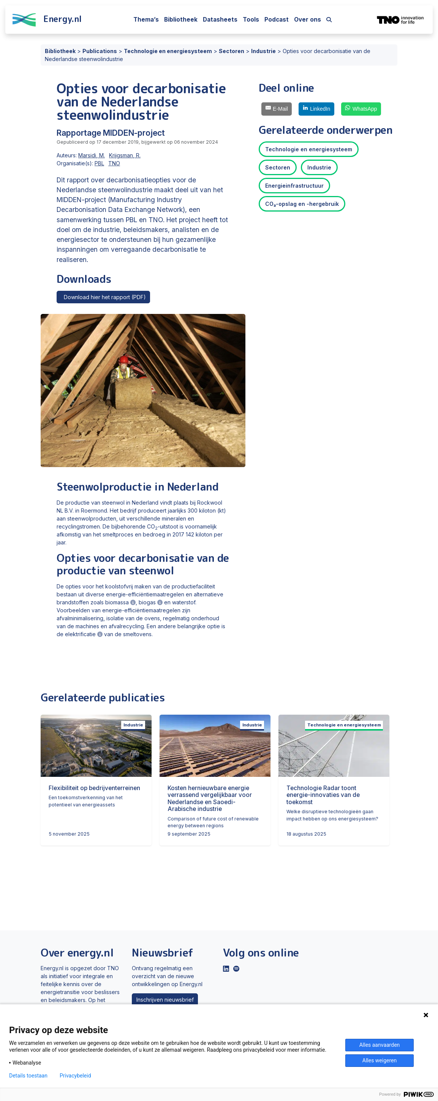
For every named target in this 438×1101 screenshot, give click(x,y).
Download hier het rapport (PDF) (103, 297)
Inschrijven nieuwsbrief (165, 999)
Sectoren (277, 167)
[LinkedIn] (316, 109)
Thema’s (146, 19)
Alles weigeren (379, 1060)
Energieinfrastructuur (294, 185)
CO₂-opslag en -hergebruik (302, 204)
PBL (99, 163)
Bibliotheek (181, 19)
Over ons (307, 19)
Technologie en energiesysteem (308, 149)
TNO (114, 163)
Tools (251, 19)
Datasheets (220, 19)
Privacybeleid (75, 1076)
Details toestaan (28, 1076)
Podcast (276, 19)
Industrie (319, 167)
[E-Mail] (276, 109)
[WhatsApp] (361, 109)
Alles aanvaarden (379, 1045)
